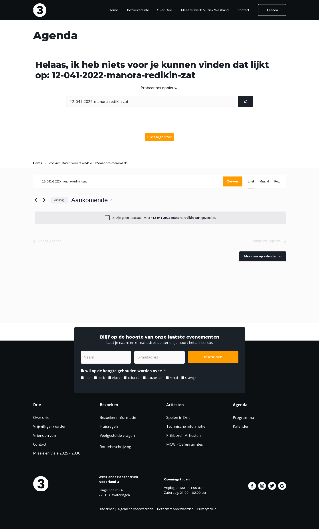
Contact (243, 10)
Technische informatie (185, 426)
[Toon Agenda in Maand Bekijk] (264, 181)
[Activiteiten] (144, 377)
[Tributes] (125, 377)
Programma (243, 417)
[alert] (160, 218)
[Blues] (109, 377)
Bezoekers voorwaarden (175, 509)
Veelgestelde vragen (117, 435)
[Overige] (182, 377)
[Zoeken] (245, 101)
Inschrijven (213, 357)
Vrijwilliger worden (49, 426)
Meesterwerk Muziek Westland (205, 10)
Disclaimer (106, 509)
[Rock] (95, 377)
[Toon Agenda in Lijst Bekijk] (251, 181)
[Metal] (167, 377)
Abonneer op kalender (260, 256)
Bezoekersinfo (140, 10)
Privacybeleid (206, 509)
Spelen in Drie (178, 417)
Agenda (272, 10)
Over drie (41, 417)
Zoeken (232, 181)
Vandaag (59, 200)
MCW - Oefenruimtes (184, 444)
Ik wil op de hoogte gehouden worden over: (121, 370)
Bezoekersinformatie (118, 417)
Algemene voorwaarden (135, 509)
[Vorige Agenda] (35, 200)
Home (113, 10)
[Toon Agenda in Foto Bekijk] (277, 181)
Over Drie (164, 10)
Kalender (241, 426)
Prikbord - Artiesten (183, 435)
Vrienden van (44, 435)
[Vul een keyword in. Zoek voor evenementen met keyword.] (128, 181)
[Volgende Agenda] (44, 200)
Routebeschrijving (115, 446)
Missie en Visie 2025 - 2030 (56, 453)
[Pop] (82, 377)
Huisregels (109, 426)
